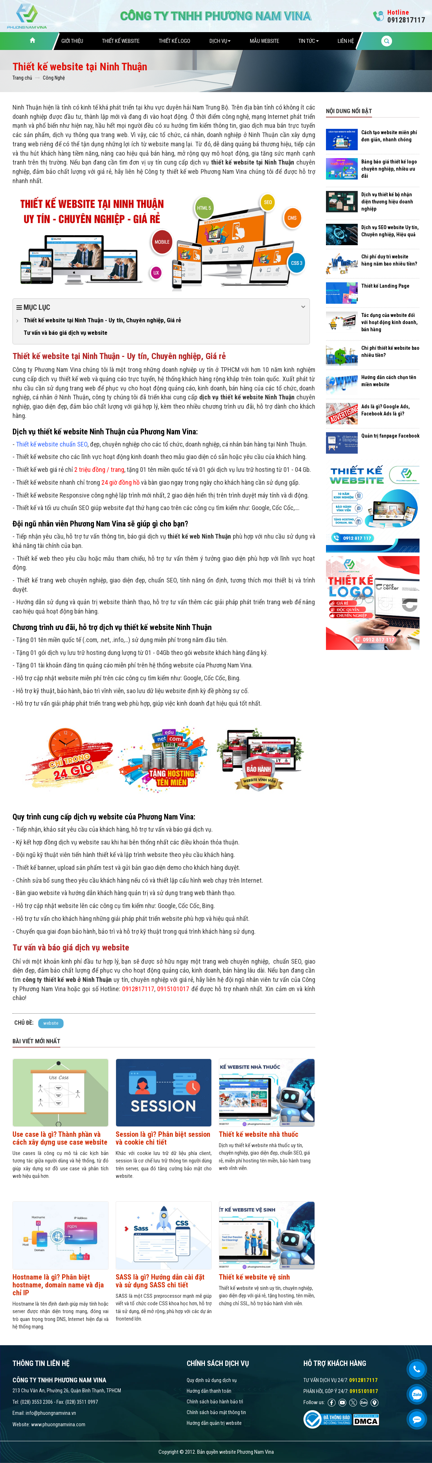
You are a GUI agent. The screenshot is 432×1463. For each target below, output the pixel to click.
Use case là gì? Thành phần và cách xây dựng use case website (59, 1138)
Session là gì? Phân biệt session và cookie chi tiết (163, 1138)
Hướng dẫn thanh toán (209, 1391)
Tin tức (308, 41)
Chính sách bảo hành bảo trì (215, 1401)
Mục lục (161, 307)
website (51, 1023)
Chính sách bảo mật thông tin (216, 1412)
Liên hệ (346, 41)
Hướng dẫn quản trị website (214, 1423)
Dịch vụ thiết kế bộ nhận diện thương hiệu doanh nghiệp (387, 202)
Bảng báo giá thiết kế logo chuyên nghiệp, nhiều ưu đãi (389, 169)
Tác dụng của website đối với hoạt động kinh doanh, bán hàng (389, 322)
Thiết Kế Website (121, 41)
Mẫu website (264, 41)
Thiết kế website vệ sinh (254, 1277)
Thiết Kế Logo (174, 41)
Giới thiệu (72, 41)
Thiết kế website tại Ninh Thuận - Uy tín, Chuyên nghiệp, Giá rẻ (102, 320)
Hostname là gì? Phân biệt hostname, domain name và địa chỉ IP (58, 1285)
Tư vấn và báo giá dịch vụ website (65, 332)
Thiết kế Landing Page (385, 286)
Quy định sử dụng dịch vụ (212, 1380)
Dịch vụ (220, 41)
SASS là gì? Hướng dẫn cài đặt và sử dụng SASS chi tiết (160, 1281)
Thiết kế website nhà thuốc (258, 1134)
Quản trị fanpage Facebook (390, 436)
